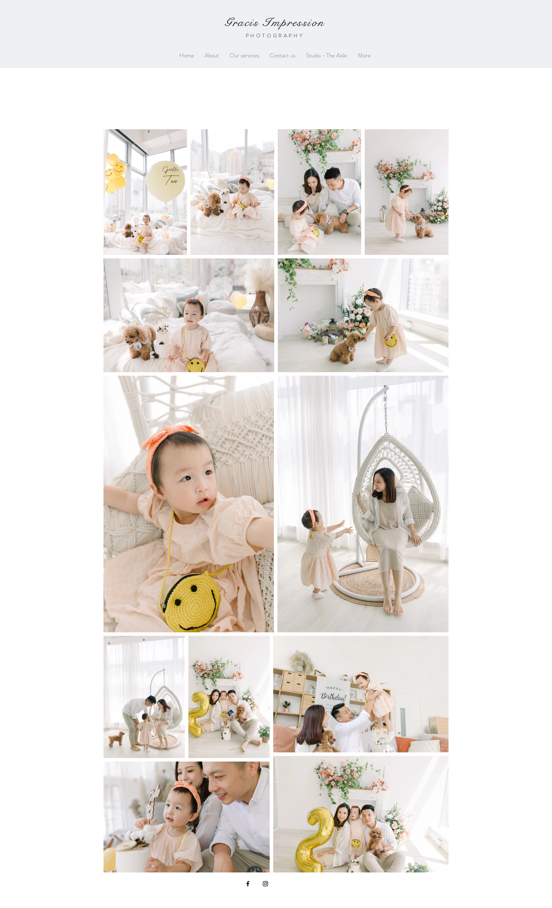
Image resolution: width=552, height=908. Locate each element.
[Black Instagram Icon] (265, 883)
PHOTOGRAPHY (275, 35)
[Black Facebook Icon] (247, 883)
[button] (244, 55)
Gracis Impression (275, 22)
